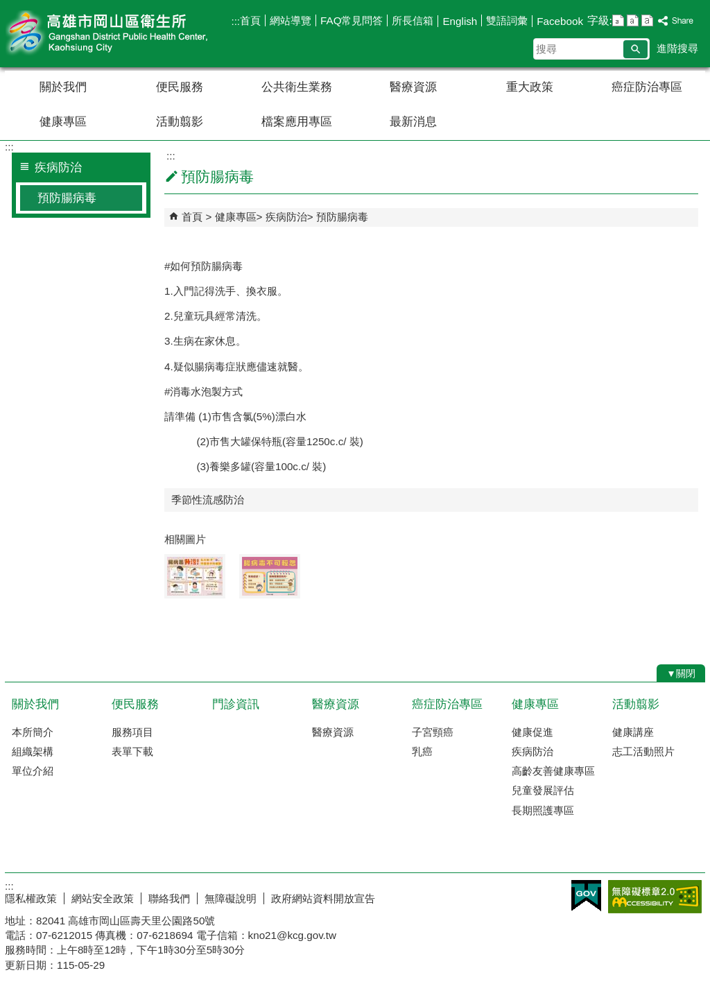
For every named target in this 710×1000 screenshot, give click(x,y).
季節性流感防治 (207, 500)
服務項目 (132, 732)
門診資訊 (235, 704)
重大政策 (529, 87)
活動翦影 (179, 121)
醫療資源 (413, 87)
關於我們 (63, 87)
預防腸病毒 (66, 198)
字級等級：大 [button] (647, 20)
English (459, 21)
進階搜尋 (677, 48)
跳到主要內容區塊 (7, 7)
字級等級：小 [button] (618, 20)
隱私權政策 (31, 898)
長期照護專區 (543, 810)
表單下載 (132, 751)
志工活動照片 (643, 751)
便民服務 (179, 87)
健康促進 (532, 732)
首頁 (250, 20)
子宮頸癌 (432, 732)
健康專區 (63, 121)
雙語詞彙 (507, 20)
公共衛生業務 (296, 87)
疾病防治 (286, 217)
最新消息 (413, 121)
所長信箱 (412, 20)
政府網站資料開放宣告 (323, 898)
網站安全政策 (102, 898)
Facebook (560, 21)
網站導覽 (290, 20)
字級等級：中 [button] (632, 20)
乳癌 (422, 751)
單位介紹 (32, 771)
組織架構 (32, 751)
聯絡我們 (169, 898)
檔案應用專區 (296, 121)
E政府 (586, 895)
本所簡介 (32, 732)
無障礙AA (655, 896)
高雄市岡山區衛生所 (122, 33)
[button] (635, 49)
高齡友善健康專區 (553, 771)
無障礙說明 (231, 898)
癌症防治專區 (647, 87)
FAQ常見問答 (351, 20)
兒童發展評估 (543, 790)
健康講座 (633, 732)
